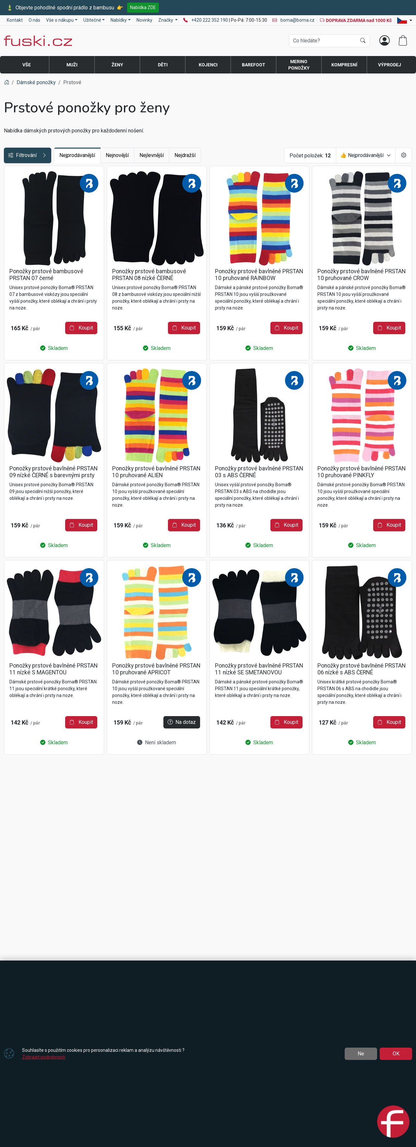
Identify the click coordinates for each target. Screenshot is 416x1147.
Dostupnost (20, 188)
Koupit (182, 329)
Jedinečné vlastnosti (30, 202)
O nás (34, 20)
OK (396, 1054)
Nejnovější (167, 155)
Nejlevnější (201, 155)
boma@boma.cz (293, 20)
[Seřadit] (365, 155)
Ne (361, 1054)
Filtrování (52, 155)
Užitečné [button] (92, 20)
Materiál (16, 217)
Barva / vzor (21, 231)
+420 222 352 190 (210, 20)
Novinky (144, 20)
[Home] (6, 82)
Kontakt (15, 20)
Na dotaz (180, 923)
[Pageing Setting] (404, 155)
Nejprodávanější (127, 155)
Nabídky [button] (119, 20)
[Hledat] (363, 41)
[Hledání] (322, 41)
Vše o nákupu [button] (60, 20)
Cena (12, 173)
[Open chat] (393, 1123)
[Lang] (404, 20)
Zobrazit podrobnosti (43, 1057)
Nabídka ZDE (143, 7)
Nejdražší (234, 155)
